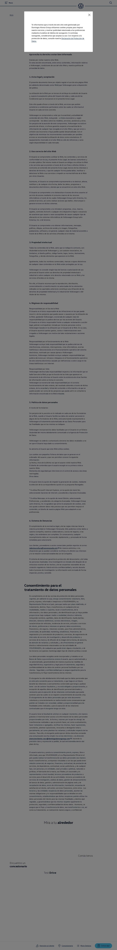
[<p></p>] (89, 15)
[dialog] (58, 475)
